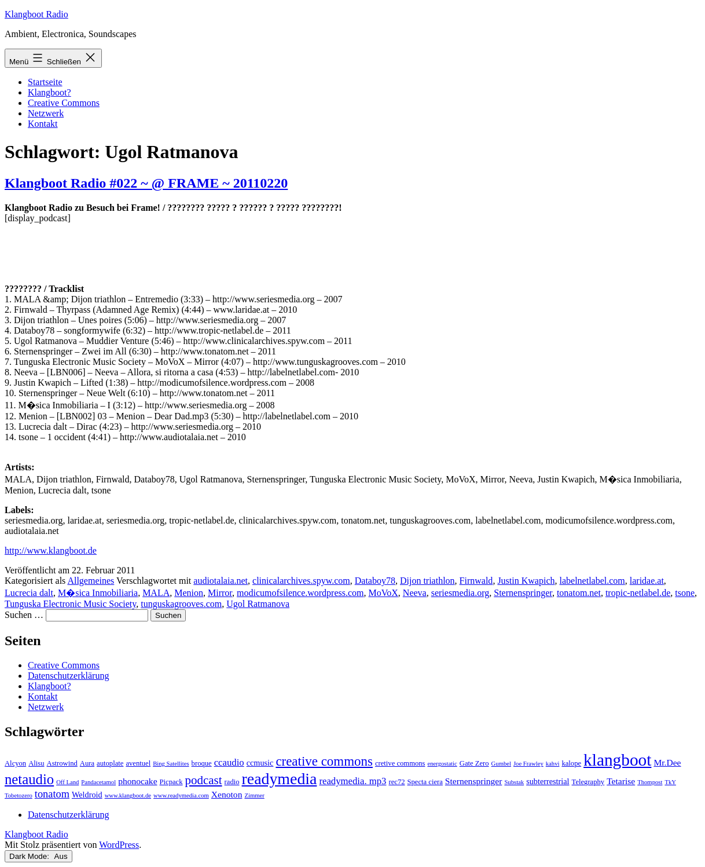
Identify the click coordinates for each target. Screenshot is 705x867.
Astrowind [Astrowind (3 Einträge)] (62, 763)
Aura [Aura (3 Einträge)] (87, 763)
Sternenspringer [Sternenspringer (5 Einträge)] (473, 781)
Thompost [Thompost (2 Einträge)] (649, 782)
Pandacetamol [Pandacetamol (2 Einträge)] (98, 782)
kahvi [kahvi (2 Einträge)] (553, 763)
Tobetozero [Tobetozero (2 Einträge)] (18, 795)
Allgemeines (90, 581)
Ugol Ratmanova (257, 604)
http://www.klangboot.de (51, 550)
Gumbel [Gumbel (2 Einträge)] (501, 763)
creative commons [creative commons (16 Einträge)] (324, 761)
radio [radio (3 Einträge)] (232, 782)
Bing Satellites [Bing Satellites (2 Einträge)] (171, 763)
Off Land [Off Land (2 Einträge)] (67, 782)
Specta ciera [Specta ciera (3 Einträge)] (425, 782)
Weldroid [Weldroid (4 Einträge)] (87, 794)
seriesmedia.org (460, 593)
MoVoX (383, 593)
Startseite (45, 82)
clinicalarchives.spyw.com (301, 581)
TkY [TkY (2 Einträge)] (670, 782)
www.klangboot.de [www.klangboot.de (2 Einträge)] (128, 795)
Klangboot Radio (36, 14)
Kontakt (43, 124)
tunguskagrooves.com (181, 604)
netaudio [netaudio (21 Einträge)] (29, 779)
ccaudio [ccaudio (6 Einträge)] (229, 762)
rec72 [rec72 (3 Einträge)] (396, 782)
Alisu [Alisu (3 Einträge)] (36, 763)
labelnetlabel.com (592, 581)
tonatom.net (579, 593)
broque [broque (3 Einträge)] (202, 763)
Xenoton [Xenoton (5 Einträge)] (227, 794)
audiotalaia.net (220, 581)
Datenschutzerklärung (68, 676)
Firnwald (476, 581)
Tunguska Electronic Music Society (70, 604)
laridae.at (647, 581)
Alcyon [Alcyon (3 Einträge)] (15, 763)
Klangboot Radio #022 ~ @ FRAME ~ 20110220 (146, 183)
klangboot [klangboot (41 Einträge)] (617, 760)
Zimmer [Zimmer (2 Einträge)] (254, 795)
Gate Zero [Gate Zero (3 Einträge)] (474, 763)
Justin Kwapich (526, 581)
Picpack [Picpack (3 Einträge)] (171, 782)
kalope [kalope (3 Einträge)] (571, 763)
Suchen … (24, 615)
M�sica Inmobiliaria (98, 593)
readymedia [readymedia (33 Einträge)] (279, 779)
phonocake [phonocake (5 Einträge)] (137, 781)
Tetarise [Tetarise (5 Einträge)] (621, 781)
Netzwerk (46, 113)
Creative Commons (64, 103)
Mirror (220, 593)
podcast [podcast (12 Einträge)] (203, 780)
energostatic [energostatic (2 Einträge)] (442, 763)
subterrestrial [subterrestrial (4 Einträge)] (547, 781)
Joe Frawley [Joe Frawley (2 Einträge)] (528, 763)
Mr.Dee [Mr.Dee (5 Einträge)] (667, 762)
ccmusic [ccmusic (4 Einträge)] (260, 762)
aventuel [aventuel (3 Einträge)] (138, 763)
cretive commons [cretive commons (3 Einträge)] (400, 763)
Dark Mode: (38, 856)
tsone (685, 593)
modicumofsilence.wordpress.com (300, 593)
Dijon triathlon (427, 581)
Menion (188, 593)
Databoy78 (375, 581)
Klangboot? (49, 92)
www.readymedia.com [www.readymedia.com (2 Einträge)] (181, 795)
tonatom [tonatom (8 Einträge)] (52, 794)
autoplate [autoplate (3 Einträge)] (110, 763)
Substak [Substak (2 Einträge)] (514, 782)
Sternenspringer (523, 593)
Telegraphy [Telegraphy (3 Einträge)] (588, 782)
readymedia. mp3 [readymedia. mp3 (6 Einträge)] (352, 780)
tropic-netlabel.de (637, 593)
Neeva (415, 593)
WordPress (119, 845)
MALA (156, 593)
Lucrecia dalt (29, 593)
